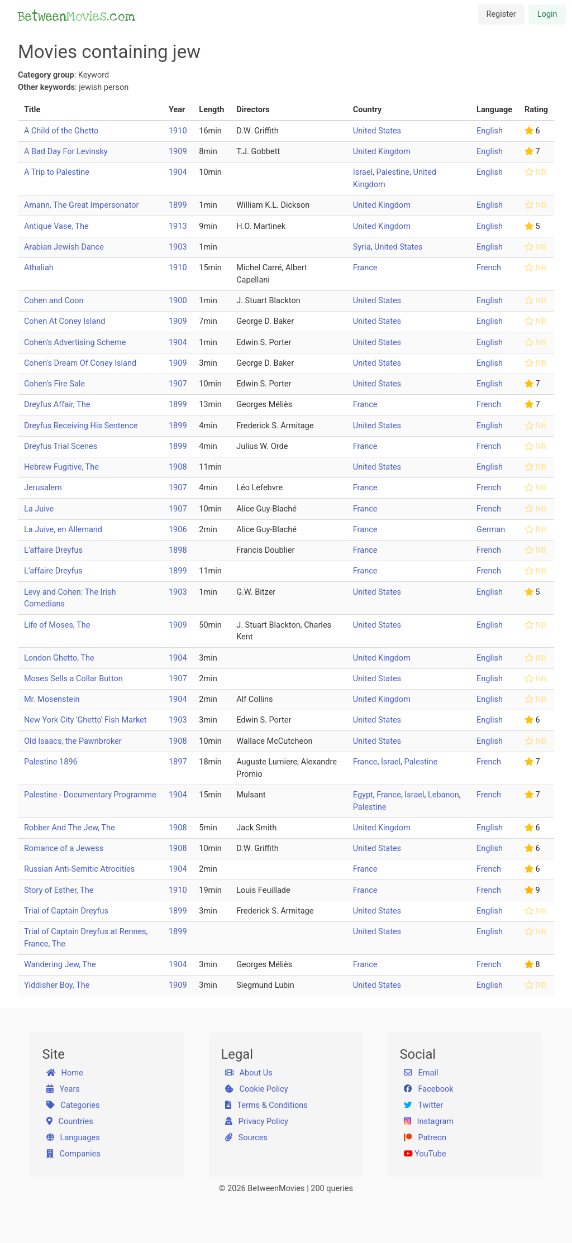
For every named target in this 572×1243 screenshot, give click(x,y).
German (490, 529)
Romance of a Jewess (63, 848)
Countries (69, 1121)
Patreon (425, 1137)
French (488, 267)
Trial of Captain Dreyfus (66, 911)
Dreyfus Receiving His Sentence (81, 426)
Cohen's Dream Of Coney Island (80, 363)
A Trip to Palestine (56, 172)
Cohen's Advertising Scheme (75, 342)
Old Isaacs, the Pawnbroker (73, 741)
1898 (178, 550)
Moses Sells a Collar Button (73, 678)
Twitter (423, 1105)
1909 (178, 151)
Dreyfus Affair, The (57, 404)
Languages (73, 1137)
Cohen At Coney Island (64, 321)
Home (64, 1073)
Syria (362, 247)
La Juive (39, 509)
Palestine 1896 (51, 762)
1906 (178, 529)
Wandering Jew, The (60, 964)
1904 (178, 172)
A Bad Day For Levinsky (66, 151)
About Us (249, 1073)
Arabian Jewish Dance (64, 247)
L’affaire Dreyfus (53, 550)
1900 (178, 300)
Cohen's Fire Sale (54, 384)
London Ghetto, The (59, 658)
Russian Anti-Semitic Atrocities (79, 869)
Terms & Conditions (266, 1105)
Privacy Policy (256, 1121)
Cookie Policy (256, 1089)
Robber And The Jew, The (69, 828)
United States (377, 131)
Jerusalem (43, 488)
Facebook (429, 1089)
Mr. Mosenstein (52, 699)
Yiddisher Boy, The (57, 985)
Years (63, 1089)
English (489, 131)
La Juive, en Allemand (63, 529)
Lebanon (443, 795)
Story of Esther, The (59, 890)
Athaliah (39, 267)
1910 (178, 131)
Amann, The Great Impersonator (81, 205)
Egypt (363, 795)
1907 (178, 384)
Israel (363, 172)
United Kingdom (382, 151)
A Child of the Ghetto (61, 131)
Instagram (429, 1121)
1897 (178, 762)
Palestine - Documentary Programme (90, 795)
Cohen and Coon (54, 300)
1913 (178, 226)
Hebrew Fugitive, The (61, 467)
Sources (246, 1137)
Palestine (392, 172)
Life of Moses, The (57, 625)
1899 (178, 205)
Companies (73, 1154)
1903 (178, 247)
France (365, 267)
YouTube (425, 1154)
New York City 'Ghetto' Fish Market (85, 720)
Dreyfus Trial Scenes (60, 446)
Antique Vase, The (56, 226)
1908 (178, 467)
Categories (73, 1105)
